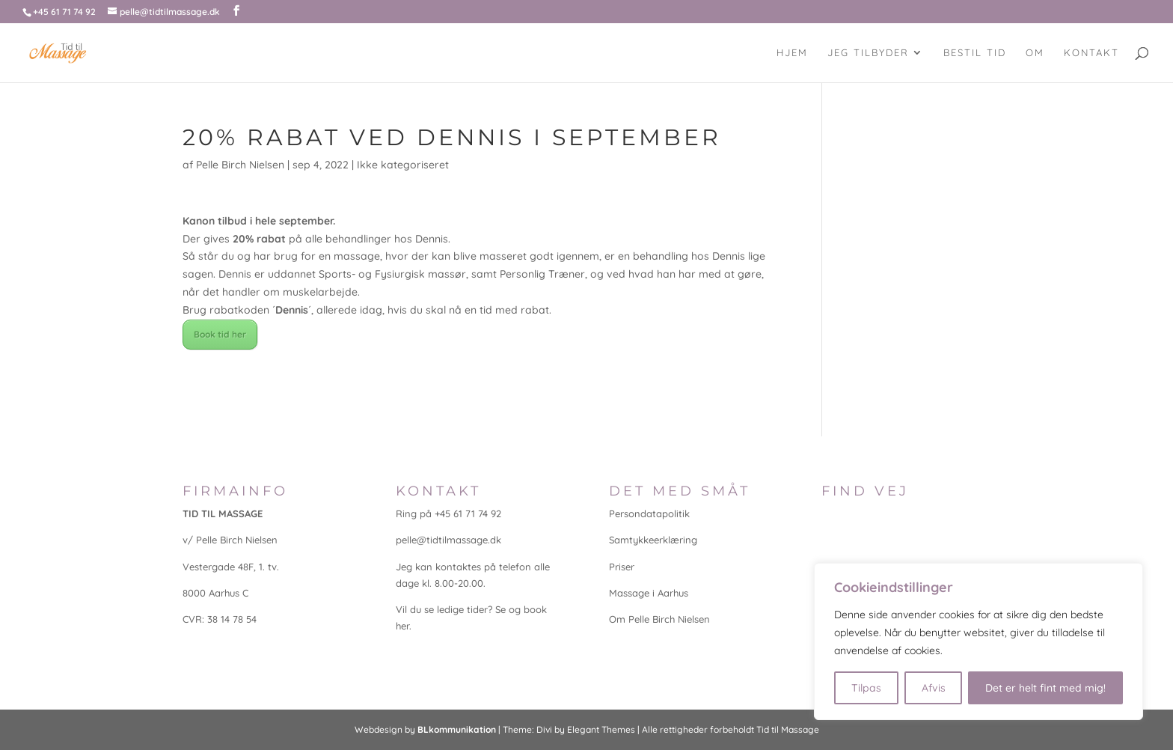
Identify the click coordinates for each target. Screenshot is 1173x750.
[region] (978, 641)
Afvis (934, 688)
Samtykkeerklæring (653, 540)
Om (1035, 52)
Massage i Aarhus (648, 593)
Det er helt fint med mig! (1045, 688)
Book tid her (220, 334)
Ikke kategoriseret (403, 164)
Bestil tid (974, 52)
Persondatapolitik (649, 513)
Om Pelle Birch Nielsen (659, 619)
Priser (621, 567)
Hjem (792, 52)
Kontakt (1091, 52)
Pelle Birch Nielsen (240, 164)
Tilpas (866, 688)
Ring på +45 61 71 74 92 (448, 513)
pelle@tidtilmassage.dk (448, 540)
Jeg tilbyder (868, 52)
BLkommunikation (456, 729)
